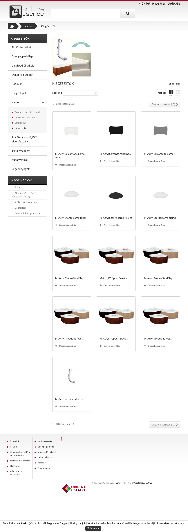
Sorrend (57, 92)
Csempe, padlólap (22, 56)
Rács (171, 93)
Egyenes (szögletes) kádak (27, 112)
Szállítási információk (25, 202)
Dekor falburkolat (22, 74)
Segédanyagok (21, 168)
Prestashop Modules (143, 483)
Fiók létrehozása (152, 3)
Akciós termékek (21, 47)
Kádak (15, 102)
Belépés (173, 3)
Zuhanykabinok (21, 150)
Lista (178, 93)
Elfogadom (93, 528)
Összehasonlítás (67, 164)
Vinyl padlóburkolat (23, 65)
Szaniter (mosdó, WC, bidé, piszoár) (24, 139)
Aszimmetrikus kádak (25, 117)
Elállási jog (20, 207)
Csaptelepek (19, 93)
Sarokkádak (20, 123)
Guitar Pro (120, 483)
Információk (21, 180)
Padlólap (17, 83)
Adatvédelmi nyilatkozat (27, 213)
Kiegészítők (20, 128)
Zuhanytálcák (20, 159)
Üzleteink (14, 441)
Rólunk (18, 187)
